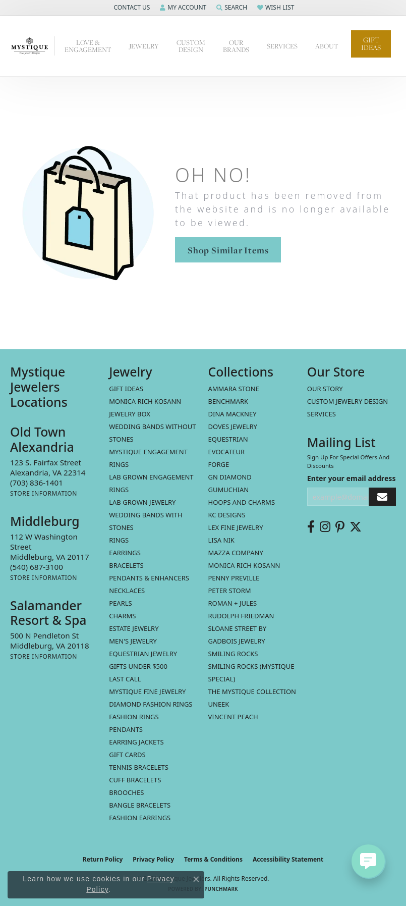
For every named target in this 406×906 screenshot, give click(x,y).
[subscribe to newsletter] (382, 497)
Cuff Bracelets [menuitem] (135, 779)
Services (282, 45)
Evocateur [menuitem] (226, 451)
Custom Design (191, 46)
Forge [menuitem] (218, 464)
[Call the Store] (36, 482)
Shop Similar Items (228, 250)
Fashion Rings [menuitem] (133, 716)
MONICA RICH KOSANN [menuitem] (145, 401)
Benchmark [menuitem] (228, 401)
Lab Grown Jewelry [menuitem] (142, 502)
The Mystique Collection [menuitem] (252, 691)
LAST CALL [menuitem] (125, 678)
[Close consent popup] (196, 879)
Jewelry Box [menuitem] (129, 413)
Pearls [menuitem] (120, 603)
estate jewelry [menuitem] (133, 628)
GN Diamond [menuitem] (230, 477)
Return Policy (103, 859)
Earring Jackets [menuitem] (136, 742)
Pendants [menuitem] (126, 729)
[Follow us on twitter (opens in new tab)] (356, 527)
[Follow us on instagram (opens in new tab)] (325, 527)
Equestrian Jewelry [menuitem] (143, 653)
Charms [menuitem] (122, 615)
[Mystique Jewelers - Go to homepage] (32, 46)
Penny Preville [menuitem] (234, 577)
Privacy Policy (153, 859)
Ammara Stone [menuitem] (233, 388)
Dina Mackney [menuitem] (232, 413)
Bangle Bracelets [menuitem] (139, 805)
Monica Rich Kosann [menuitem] (244, 565)
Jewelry (144, 45)
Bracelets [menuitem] (126, 565)
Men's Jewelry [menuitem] (133, 641)
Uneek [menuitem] (218, 704)
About (326, 45)
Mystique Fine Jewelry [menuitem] (147, 691)
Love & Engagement (88, 46)
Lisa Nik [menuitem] (221, 540)
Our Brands (236, 46)
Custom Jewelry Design (347, 401)
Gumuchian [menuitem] (228, 489)
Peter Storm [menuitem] (229, 590)
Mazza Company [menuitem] (235, 552)
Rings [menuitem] (119, 540)
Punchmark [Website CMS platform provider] (221, 888)
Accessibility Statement (288, 859)
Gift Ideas (371, 43)
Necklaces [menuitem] (127, 590)
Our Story (325, 388)
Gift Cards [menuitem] (127, 754)
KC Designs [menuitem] (227, 514)
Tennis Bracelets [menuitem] (138, 767)
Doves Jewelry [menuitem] (232, 426)
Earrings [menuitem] (125, 552)
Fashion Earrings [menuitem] (139, 817)
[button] (130, 8)
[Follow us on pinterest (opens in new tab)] (339, 527)
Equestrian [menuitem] (228, 439)
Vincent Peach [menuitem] (233, 716)
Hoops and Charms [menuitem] (241, 502)
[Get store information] (43, 493)
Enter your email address (351, 478)
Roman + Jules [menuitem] (232, 603)
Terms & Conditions (213, 859)
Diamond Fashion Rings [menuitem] (150, 704)
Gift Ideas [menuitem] (126, 388)
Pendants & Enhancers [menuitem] (149, 577)
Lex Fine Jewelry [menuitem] (235, 527)
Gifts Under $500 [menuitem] (138, 666)
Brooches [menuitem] (126, 792)
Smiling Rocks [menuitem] (233, 653)
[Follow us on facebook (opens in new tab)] (311, 527)
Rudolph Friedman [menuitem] (241, 615)
